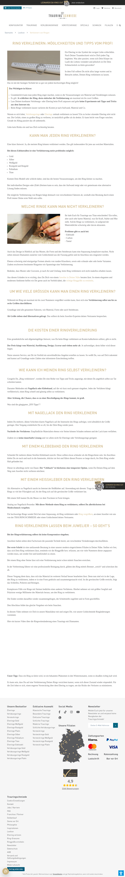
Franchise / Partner (15, 814)
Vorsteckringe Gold (41, 734)
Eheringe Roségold (15, 727)
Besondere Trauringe (41, 714)
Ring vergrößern (86, 514)
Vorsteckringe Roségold (43, 741)
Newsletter (11, 845)
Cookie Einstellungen (16, 800)
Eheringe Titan (13, 741)
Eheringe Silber (13, 734)
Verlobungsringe (33, 114)
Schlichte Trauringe (41, 720)
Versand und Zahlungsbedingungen (16, 856)
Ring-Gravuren (13, 838)
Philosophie (12, 824)
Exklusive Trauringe (41, 717)
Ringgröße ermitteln (15, 842)
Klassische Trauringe (41, 710)
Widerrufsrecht (13, 865)
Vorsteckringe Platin (41, 744)
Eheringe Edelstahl (15, 744)
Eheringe (49, 114)
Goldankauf (12, 818)
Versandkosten (57, 874)
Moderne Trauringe (41, 724)
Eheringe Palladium (15, 738)
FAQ (8, 811)
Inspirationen (12, 828)
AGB (9, 852)
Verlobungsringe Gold (16, 748)
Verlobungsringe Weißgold (18, 751)
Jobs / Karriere (13, 807)
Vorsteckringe (13, 717)
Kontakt (10, 804)
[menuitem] (16, 25)
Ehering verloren (14, 835)
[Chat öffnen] (5, 871)
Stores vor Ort (13, 821)
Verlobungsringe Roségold (18, 755)
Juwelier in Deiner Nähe (69, 277)
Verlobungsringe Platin (16, 758)
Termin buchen (12, 8)
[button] (121, 873)
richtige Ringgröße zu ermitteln (79, 280)
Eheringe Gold (13, 720)
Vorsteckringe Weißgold (43, 738)
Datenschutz (12, 848)
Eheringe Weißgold (15, 724)
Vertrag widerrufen (16, 869)
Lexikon (10, 831)
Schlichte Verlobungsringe (44, 727)
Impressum (12, 861)
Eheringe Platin (13, 731)
